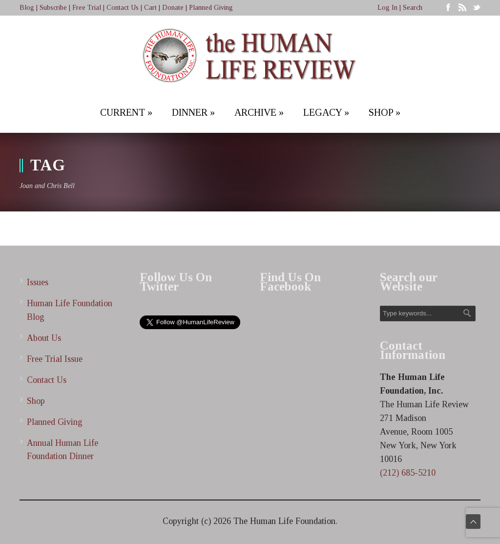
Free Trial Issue (55, 359)
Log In (387, 7)
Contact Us (122, 7)
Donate (173, 7)
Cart (150, 7)
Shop (36, 401)
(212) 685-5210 (408, 473)
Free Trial (86, 7)
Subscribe (53, 7)
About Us (44, 338)
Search (412, 7)
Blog (27, 7)
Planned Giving (211, 7)
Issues (37, 282)
